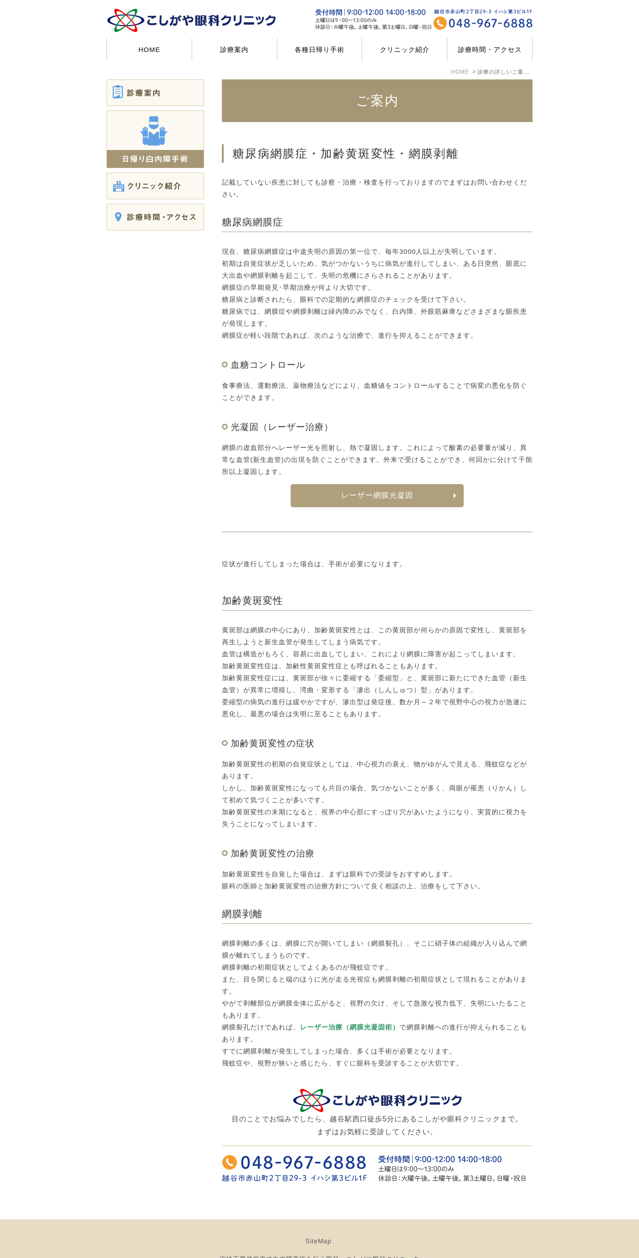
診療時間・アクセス (490, 49)
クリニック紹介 (405, 49)
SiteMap (318, 1219)
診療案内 (234, 49)
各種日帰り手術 (319, 49)
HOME (149, 49)
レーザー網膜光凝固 (377, 495)
